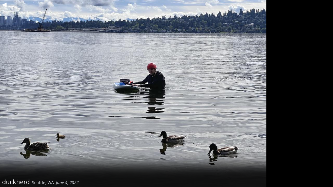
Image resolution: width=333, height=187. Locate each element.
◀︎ (4, 4)
